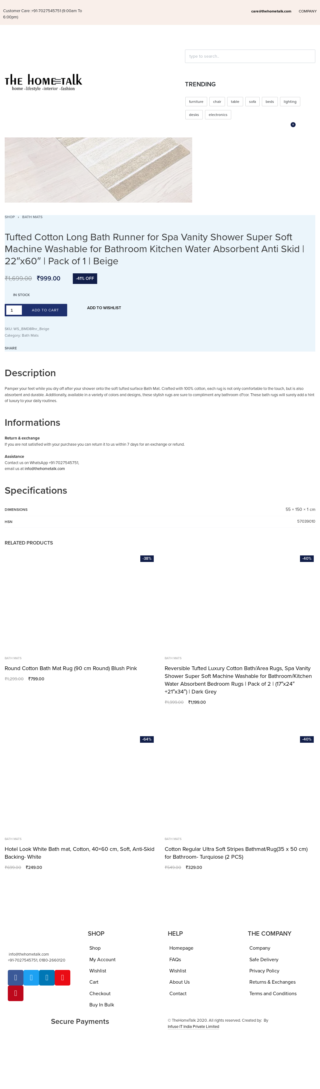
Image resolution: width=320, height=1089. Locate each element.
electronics (218, 115)
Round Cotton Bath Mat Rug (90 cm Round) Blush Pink (71, 668)
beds (270, 101)
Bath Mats (32, 217)
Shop (10, 217)
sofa (252, 101)
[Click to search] (188, 67)
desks (194, 115)
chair (217, 101)
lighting (290, 101)
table (235, 101)
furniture (196, 101)
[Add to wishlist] (101, 308)
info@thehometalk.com (45, 468)
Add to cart (45, 310)
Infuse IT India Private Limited (193, 1026)
